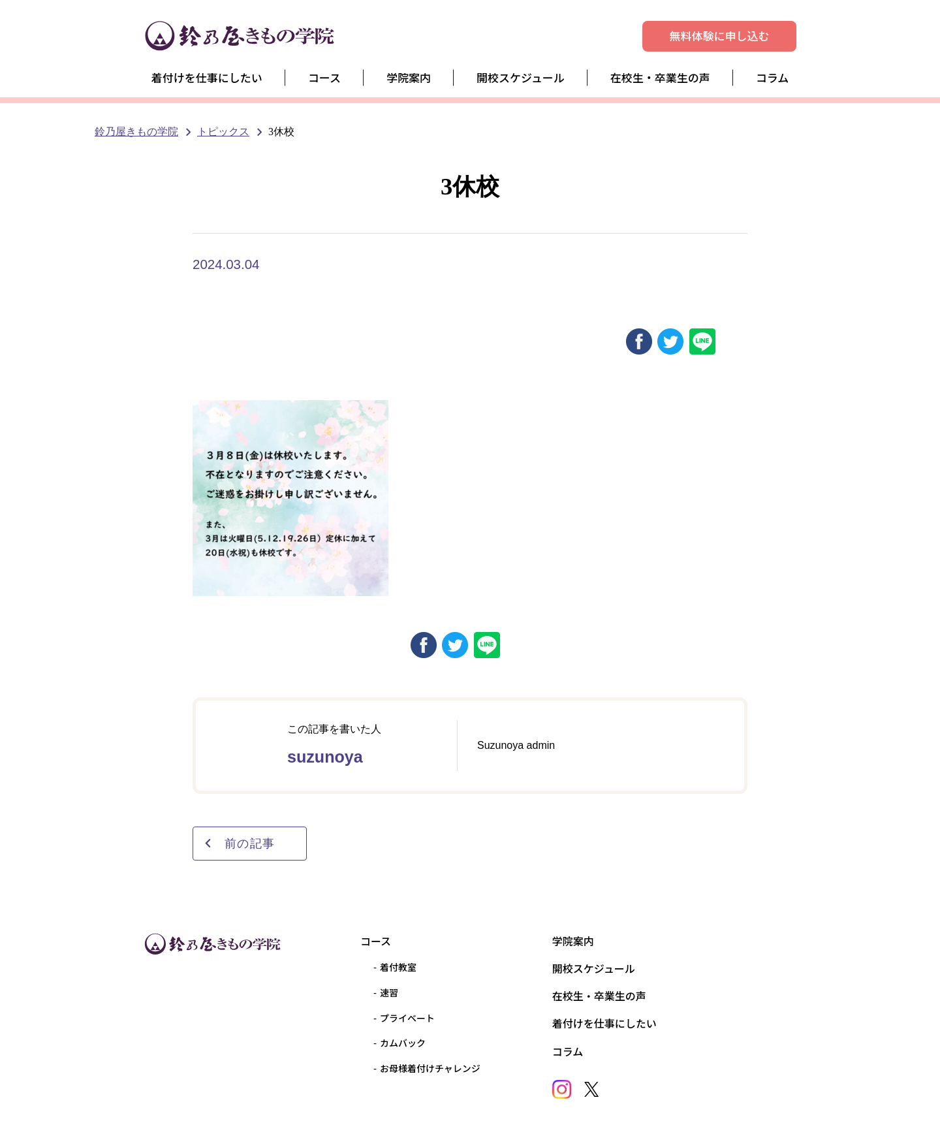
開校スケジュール (521, 77)
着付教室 (398, 966)
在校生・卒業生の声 (660, 77)
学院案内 (408, 77)
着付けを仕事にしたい (206, 77)
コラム (772, 77)
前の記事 (239, 843)
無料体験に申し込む (720, 35)
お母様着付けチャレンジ (430, 1068)
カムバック (403, 1042)
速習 (389, 992)
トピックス (223, 131)
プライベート (407, 1017)
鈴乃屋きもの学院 (136, 131)
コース (324, 77)
